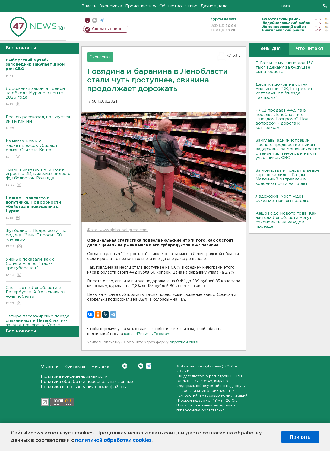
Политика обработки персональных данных (87, 381)
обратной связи (184, 342)
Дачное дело (214, 6)
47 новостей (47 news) (202, 366)
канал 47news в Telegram (147, 333)
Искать (325, 6)
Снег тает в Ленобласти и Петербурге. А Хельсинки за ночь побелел (38, 296)
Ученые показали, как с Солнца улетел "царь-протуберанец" (38, 267)
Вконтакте (124, 366)
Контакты (74, 366)
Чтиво (191, 6)
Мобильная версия (87, 20)
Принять (300, 437)
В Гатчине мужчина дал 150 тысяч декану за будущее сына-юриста (285, 67)
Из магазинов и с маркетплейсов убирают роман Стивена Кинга (38, 149)
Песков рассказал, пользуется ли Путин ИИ (38, 123)
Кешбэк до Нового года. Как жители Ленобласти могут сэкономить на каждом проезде (286, 220)
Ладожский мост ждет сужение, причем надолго (283, 198)
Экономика (110, 6)
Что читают (310, 49)
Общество (170, 6)
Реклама (100, 366)
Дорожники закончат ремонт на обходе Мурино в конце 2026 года (38, 97)
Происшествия (140, 6)
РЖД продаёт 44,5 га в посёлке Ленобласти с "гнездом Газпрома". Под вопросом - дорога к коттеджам (282, 119)
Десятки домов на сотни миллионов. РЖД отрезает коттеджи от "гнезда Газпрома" (284, 91)
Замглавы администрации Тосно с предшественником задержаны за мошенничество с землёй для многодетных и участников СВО (288, 149)
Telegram (148, 366)
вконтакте (94, 20)
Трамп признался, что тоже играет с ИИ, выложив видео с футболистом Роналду (38, 178)
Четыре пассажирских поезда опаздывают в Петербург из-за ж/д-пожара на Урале (38, 324)
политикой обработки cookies (113, 440)
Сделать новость (109, 29)
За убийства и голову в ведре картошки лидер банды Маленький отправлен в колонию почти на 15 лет (287, 177)
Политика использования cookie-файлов (83, 387)
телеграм (101, 20)
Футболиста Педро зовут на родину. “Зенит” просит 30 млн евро (38, 239)
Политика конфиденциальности (74, 376)
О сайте (49, 366)
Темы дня (269, 49)
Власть (88, 6)
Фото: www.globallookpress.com (117, 230)
